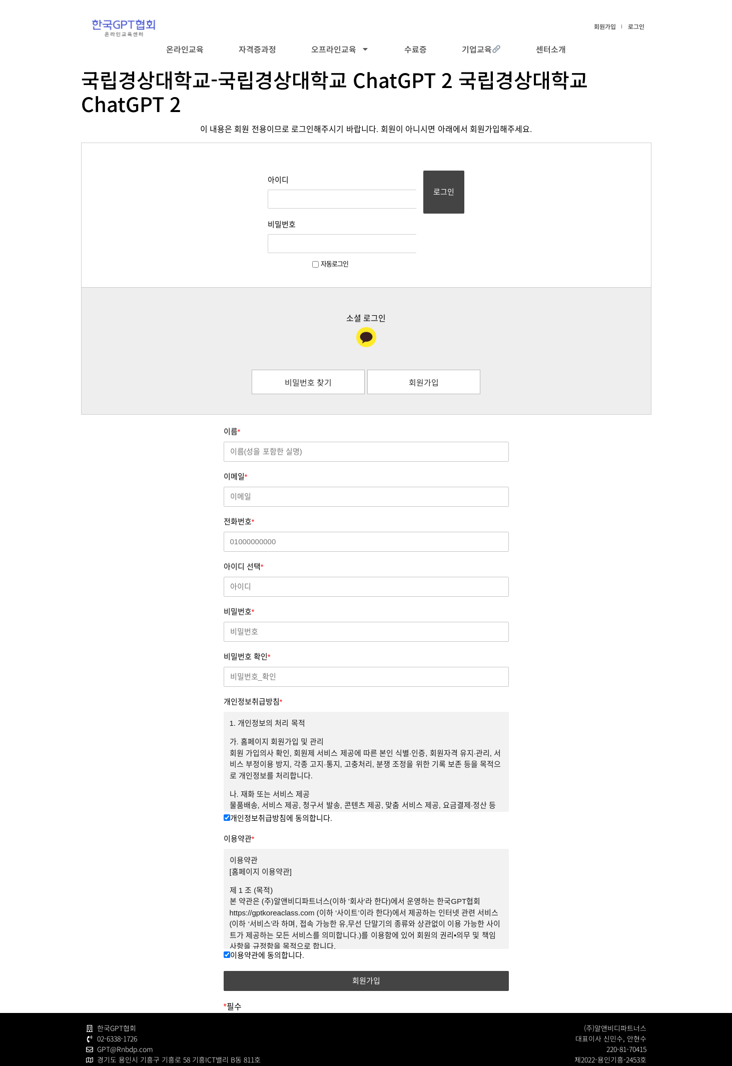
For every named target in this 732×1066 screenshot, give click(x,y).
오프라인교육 (340, 49)
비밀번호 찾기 (308, 344)
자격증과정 (257, 49)
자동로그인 (301, 225)
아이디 (248, 180)
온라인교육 (185, 49)
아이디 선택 (244, 528)
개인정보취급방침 (253, 663)
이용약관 (239, 800)
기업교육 (481, 49)
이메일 (236, 438)
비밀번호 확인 (247, 618)
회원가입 (605, 26)
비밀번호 (252, 205)
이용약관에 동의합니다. (264, 916)
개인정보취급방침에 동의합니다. (278, 779)
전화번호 (239, 483)
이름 (232, 393)
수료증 (415, 49)
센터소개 (551, 49)
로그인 (636, 26)
